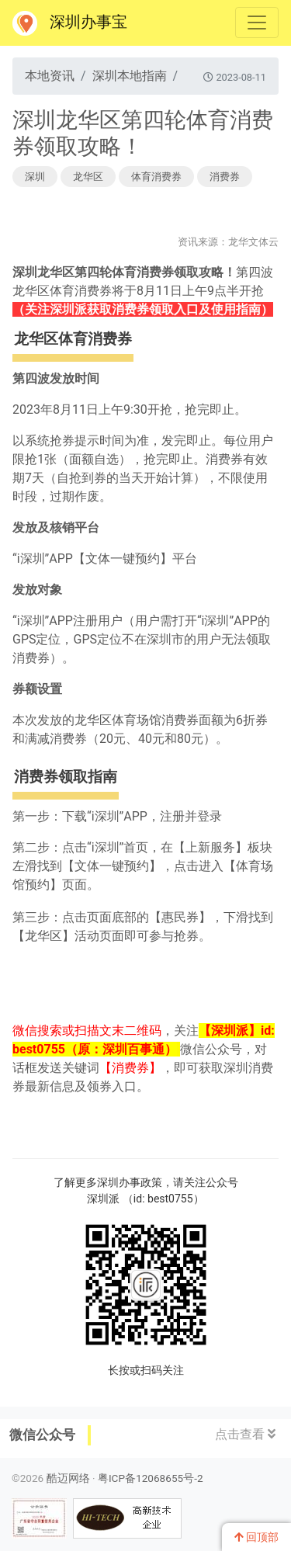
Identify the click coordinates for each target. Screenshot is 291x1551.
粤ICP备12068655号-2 (150, 1478)
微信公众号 (42, 1434)
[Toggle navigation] (257, 22)
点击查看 (245, 1434)
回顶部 (256, 1537)
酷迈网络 (68, 1478)
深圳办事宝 (69, 23)
